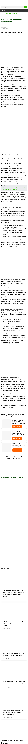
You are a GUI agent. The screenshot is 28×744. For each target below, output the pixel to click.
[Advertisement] (14, 52)
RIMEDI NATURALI (6, 28)
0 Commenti (21, 25)
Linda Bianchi (7, 25)
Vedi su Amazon (17, 426)
